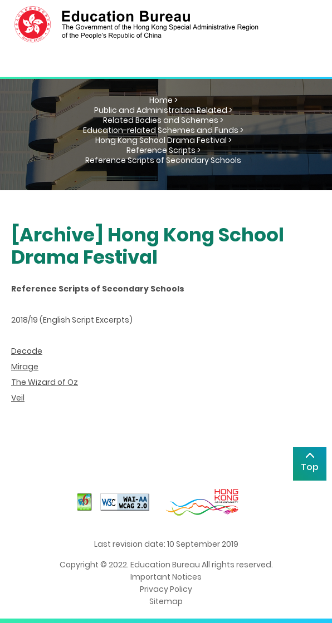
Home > (163, 100)
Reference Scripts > (163, 150)
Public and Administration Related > (163, 110)
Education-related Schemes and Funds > (163, 130)
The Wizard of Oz (44, 382)
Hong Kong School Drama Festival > (163, 140)
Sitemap (166, 601)
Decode (26, 351)
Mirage (24, 366)
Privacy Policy (166, 589)
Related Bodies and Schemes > (163, 120)
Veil (18, 397)
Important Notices (166, 576)
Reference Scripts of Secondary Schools (163, 160)
